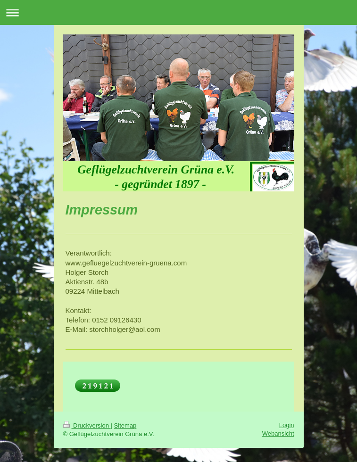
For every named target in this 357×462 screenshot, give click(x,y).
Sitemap (125, 425)
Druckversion (87, 425)
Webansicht (278, 433)
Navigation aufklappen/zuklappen (178, 12)
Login (286, 425)
